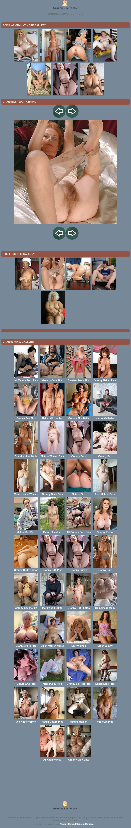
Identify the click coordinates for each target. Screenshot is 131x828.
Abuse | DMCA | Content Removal (77, 824)
